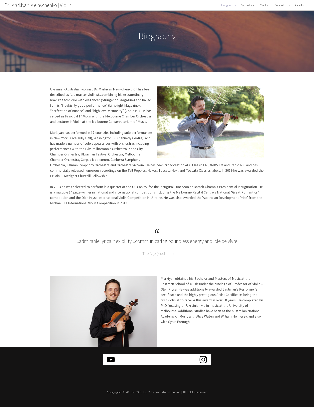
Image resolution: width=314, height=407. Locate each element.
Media (264, 5)
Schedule (247, 5)
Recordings (282, 5)
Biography (228, 5)
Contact (301, 5)
